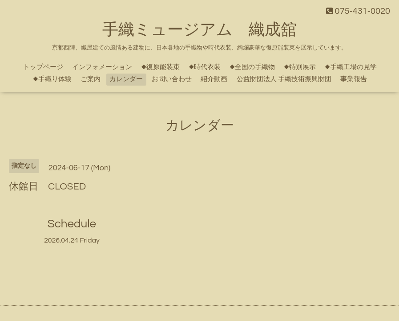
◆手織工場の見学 (351, 67)
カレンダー (126, 79)
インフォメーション (102, 67)
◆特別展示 (300, 67)
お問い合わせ (172, 79)
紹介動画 (214, 79)
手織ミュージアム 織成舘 (199, 29)
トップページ (43, 67)
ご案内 (91, 79)
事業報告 (353, 79)
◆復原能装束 (160, 67)
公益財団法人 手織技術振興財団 (284, 79)
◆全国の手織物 (252, 67)
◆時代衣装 (205, 67)
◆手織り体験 (52, 79)
